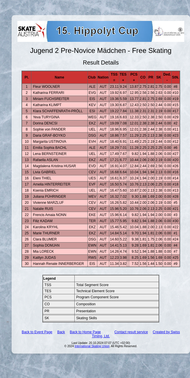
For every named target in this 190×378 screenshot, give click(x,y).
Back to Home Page (85, 332)
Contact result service (131, 332)
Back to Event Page (37, 332)
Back (61, 332)
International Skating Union (92, 346)
